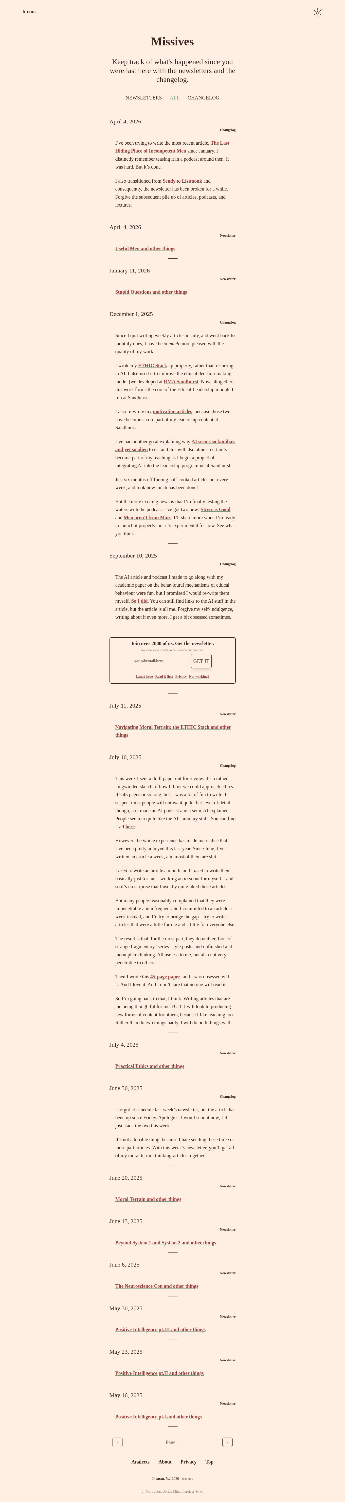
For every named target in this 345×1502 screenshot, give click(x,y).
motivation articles (172, 411)
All (175, 97)
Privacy (181, 676)
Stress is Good (216, 509)
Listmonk (192, 181)
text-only (187, 1479)
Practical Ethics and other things (149, 1066)
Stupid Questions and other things (151, 292)
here (130, 826)
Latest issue (144, 676)
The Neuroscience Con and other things (157, 1286)
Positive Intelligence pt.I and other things (158, 1416)
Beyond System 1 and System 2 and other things (165, 1242)
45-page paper (165, 976)
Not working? (199, 676)
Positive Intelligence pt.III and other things (160, 1329)
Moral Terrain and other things (148, 1199)
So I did (139, 601)
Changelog (203, 97)
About (164, 1461)
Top (209, 1461)
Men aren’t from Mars (147, 517)
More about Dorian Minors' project (172, 1491)
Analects (140, 1461)
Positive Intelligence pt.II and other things (159, 1373)
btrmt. (29, 11)
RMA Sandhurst (181, 381)
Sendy (169, 181)
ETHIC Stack (152, 365)
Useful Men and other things (145, 248)
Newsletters (144, 97)
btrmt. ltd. (163, 1479)
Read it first (164, 676)
